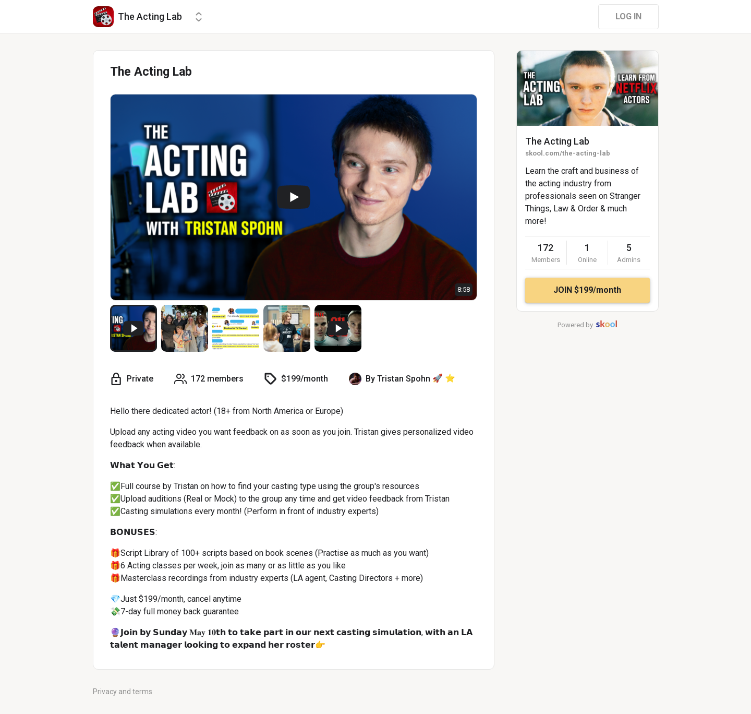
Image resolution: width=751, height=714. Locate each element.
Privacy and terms (122, 691)
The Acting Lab (557, 141)
